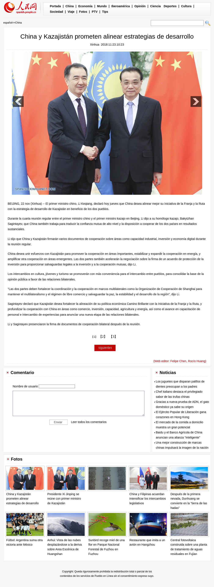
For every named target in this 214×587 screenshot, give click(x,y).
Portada (55, 6)
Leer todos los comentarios (88, 422)
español (7, 22)
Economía (85, 6)
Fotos (83, 11)
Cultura (186, 6)
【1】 (94, 336)
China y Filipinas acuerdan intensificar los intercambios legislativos (148, 498)
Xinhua (94, 44)
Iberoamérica (120, 6)
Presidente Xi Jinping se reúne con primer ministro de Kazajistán (64, 498)
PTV (94, 11)
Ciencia (155, 6)
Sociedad (56, 11)
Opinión (140, 6)
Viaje (71, 11)
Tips (105, 11)
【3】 (113, 336)
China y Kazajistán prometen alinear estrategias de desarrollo (22, 498)
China (69, 6)
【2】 (103, 336)
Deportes (170, 6)
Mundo (102, 6)
